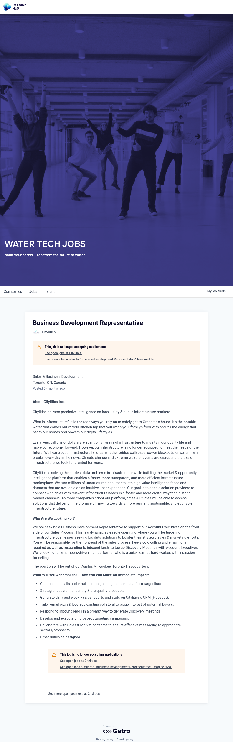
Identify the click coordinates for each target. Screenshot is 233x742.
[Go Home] (14, 7)
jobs (33, 291)
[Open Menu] (227, 7)
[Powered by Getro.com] (116, 729)
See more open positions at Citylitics (74, 694)
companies (13, 291)
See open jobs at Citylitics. (63, 353)
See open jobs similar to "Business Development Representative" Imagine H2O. (100, 359)
